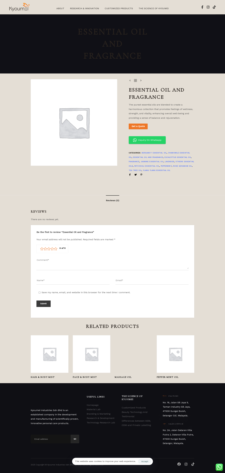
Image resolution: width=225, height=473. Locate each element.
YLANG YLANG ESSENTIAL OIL (156, 170)
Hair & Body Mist (43, 377)
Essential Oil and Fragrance (148, 157)
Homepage (93, 405)
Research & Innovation (84, 8)
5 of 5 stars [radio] (55, 249)
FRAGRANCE (134, 162)
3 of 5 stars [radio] (49, 249)
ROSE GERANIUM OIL (182, 166)
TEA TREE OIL (135, 170)
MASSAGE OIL (123, 377)
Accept (144, 461)
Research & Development (100, 418)
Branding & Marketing (98, 413)
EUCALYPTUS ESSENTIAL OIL (177, 157)
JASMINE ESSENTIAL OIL (152, 162)
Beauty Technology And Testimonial (135, 414)
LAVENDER (169, 162)
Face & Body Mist (85, 377)
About (60, 8)
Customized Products (119, 8)
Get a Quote (138, 126)
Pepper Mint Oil (168, 377)
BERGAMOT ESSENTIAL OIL (154, 153)
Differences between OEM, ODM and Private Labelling (136, 423)
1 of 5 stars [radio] (42, 249)
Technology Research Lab (101, 422)
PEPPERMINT (166, 166)
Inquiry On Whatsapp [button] (147, 140)
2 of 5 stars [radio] (45, 249)
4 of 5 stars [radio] (52, 249)
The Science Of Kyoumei (154, 8)
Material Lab (93, 409)
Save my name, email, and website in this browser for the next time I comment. (86, 292)
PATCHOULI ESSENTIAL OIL (146, 166)
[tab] (112, 200)
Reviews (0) (112, 200)
